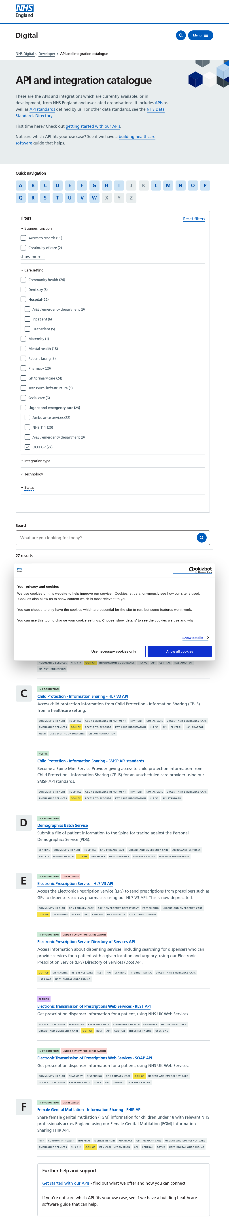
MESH (42, 733)
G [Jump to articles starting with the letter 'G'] (94, 185)
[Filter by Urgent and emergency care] (116, 407)
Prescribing (150, 908)
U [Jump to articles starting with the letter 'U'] (70, 198)
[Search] (202, 538)
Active (43, 753)
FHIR (41, 1140)
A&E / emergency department (105, 720)
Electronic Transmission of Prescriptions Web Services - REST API (94, 1006)
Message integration (174, 856)
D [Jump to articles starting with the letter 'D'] (57, 185)
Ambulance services (53, 662)
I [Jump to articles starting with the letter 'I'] (119, 185)
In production (49, 689)
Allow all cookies (179, 651)
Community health (52, 720)
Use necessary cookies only (113, 651)
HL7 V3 (143, 662)
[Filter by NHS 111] (118, 427)
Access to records (98, 727)
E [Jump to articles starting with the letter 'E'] (69, 185)
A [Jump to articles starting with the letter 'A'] (20, 185)
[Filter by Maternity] (116, 339)
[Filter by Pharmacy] (116, 368)
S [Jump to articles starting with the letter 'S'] (45, 198)
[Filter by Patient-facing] (116, 358)
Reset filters (194, 218)
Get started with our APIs (65, 1183)
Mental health (63, 856)
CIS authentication (52, 669)
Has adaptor (183, 662)
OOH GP (90, 662)
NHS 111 (76, 662)
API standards (42, 109)
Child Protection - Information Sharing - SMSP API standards (90, 761)
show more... (33, 256)
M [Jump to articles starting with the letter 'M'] (168, 185)
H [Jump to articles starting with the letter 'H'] (106, 185)
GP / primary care (112, 850)
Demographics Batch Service (62, 825)
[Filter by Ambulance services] (118, 417)
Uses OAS (45, 979)
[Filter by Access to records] (116, 238)
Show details (192, 638)
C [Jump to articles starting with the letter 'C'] (45, 185)
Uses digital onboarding (67, 733)
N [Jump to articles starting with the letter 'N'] (180, 185)
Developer (46, 53)
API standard (172, 798)
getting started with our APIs (93, 126)
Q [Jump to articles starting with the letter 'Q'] (21, 198)
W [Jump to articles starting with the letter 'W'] (94, 198)
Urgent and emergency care (187, 720)
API (153, 662)
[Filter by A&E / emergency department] (118, 309)
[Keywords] (113, 537)
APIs (159, 102)
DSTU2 (161, 1147)
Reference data (82, 972)
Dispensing (60, 914)
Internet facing (144, 856)
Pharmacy (98, 856)
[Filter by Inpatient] (118, 319)
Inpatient (136, 720)
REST (100, 972)
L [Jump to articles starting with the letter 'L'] (156, 185)
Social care (154, 720)
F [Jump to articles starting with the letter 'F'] (82, 185)
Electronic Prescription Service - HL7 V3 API (75, 883)
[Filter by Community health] (116, 279)
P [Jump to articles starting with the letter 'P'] (205, 185)
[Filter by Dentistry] (116, 289)
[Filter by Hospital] (116, 299)
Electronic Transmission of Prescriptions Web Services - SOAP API (94, 1058)
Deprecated (71, 876)
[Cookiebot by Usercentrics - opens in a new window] (192, 570)
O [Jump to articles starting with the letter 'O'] (193, 185)
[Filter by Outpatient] (118, 329)
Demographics (119, 856)
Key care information (130, 727)
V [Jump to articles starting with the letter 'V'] (82, 198)
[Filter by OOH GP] (118, 447)
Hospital (75, 720)
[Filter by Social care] (116, 398)
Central (165, 662)
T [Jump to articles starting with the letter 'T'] (57, 198)
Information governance (117, 662)
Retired (44, 999)
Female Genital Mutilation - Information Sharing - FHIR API (89, 1109)
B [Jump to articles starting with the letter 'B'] (33, 185)
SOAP (97, 1082)
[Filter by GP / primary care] (116, 378)
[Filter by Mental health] (116, 348)
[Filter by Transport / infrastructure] (116, 388)
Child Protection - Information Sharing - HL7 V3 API (82, 696)
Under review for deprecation (84, 934)
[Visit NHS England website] (25, 11)
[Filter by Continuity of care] (116, 247)
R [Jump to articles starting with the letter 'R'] (33, 198)
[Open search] (181, 35)
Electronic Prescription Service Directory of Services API (86, 941)
